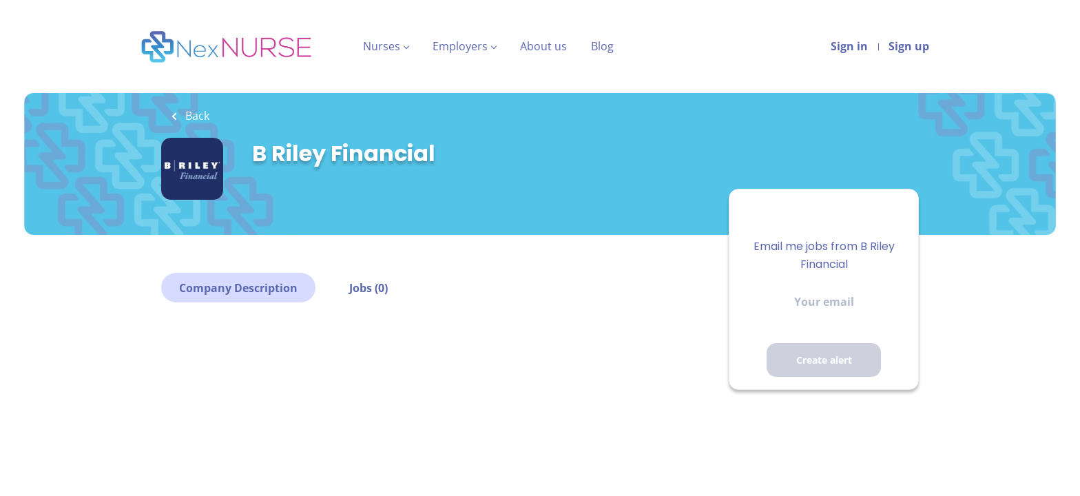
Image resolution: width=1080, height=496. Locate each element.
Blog (602, 46)
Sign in (849, 46)
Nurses (381, 46)
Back (196, 115)
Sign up (909, 46)
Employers (460, 46)
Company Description (238, 288)
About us (543, 46)
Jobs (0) (368, 288)
